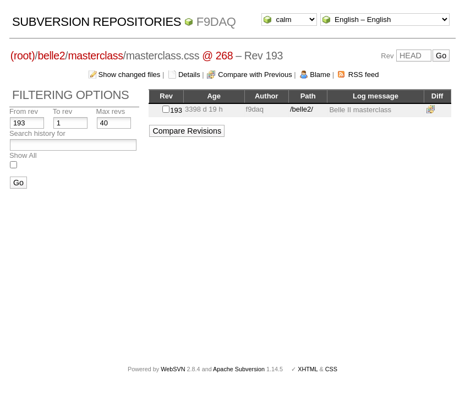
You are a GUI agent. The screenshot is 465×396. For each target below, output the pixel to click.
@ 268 (217, 56)
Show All (23, 155)
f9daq (216, 22)
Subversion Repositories (96, 22)
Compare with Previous (255, 74)
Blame (320, 74)
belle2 (51, 56)
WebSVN (173, 369)
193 (176, 110)
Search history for (37, 133)
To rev (62, 111)
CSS (331, 369)
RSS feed (363, 74)
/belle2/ (301, 109)
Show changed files (130, 74)
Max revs (110, 111)
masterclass (95, 56)
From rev (23, 111)
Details (189, 74)
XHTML (308, 369)
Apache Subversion (239, 369)
